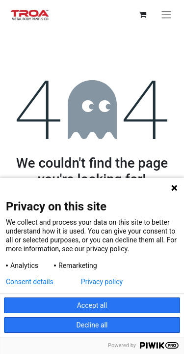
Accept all (92, 305)
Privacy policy (102, 282)
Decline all (92, 325)
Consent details (29, 282)
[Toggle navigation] (166, 14)
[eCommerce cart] (142, 14)
